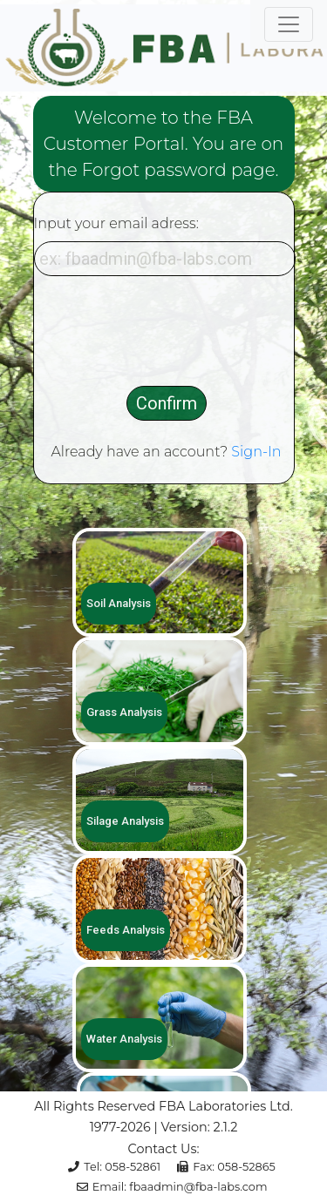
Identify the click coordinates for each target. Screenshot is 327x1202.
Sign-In (256, 451)
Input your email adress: (116, 223)
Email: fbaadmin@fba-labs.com (172, 1186)
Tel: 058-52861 (114, 1166)
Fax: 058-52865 (226, 1166)
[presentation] (166, 331)
